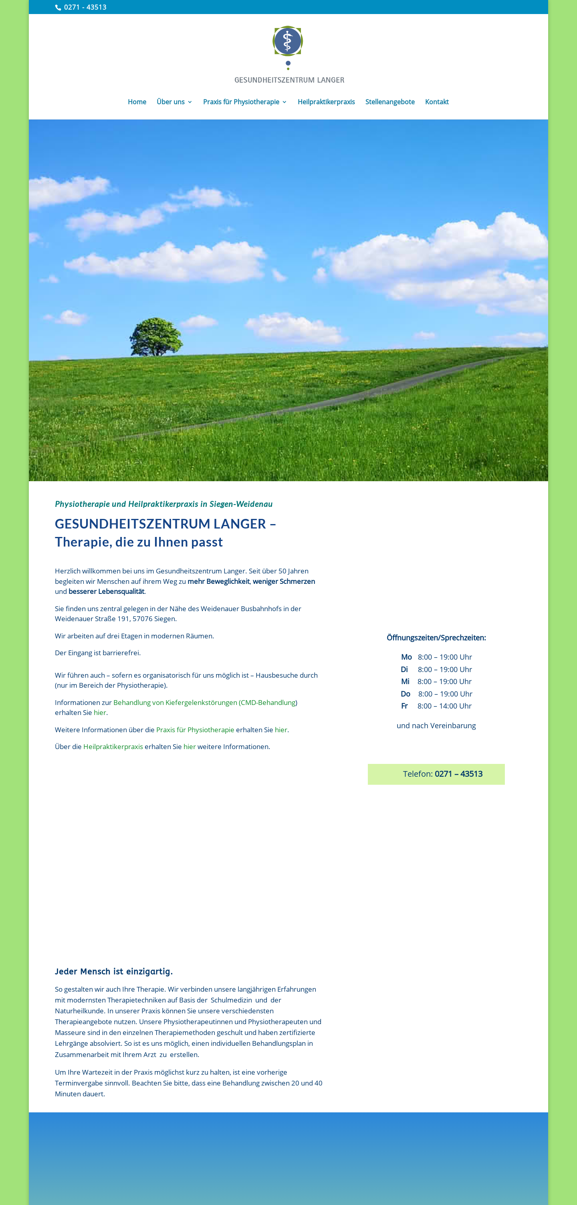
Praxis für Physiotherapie (195, 729)
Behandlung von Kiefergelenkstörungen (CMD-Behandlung (204, 702)
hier (100, 712)
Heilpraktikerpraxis (113, 746)
